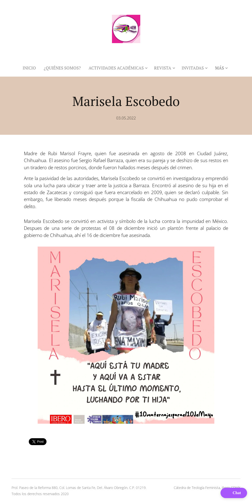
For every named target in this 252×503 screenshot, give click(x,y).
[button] (233, 493)
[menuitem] (31, 68)
